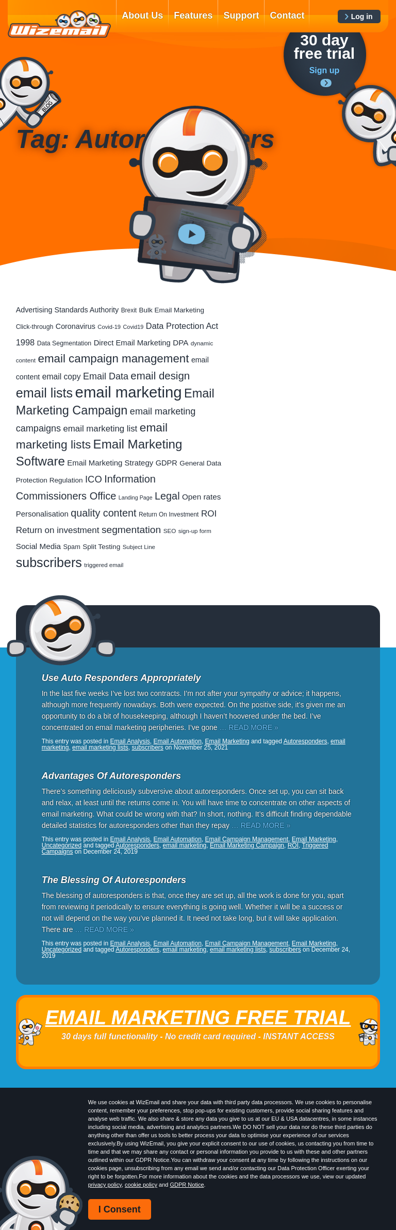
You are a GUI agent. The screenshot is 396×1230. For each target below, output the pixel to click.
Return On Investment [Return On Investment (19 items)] (169, 514)
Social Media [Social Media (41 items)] (38, 546)
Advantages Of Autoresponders (111, 776)
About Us (142, 15)
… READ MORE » (248, 727)
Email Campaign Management (246, 839)
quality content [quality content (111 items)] (103, 513)
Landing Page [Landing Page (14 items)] (136, 497)
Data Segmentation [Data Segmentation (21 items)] (64, 343)
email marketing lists (100, 747)
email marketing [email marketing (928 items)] (128, 392)
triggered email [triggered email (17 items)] (103, 565)
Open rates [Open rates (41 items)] (201, 496)
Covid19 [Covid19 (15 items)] (133, 327)
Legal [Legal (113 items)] (167, 496)
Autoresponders (305, 741)
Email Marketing (227, 741)
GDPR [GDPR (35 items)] (166, 463)
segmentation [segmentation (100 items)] (131, 529)
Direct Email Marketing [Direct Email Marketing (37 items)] (132, 343)
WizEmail (59, 24)
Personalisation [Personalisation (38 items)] (42, 513)
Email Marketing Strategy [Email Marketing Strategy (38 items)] (110, 462)
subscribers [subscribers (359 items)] (49, 562)
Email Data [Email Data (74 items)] (105, 376)
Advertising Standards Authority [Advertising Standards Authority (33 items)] (67, 310)
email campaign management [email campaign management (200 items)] (113, 358)
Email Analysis (130, 741)
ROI (293, 845)
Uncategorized (61, 845)
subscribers (147, 747)
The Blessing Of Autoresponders (114, 880)
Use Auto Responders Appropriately (121, 678)
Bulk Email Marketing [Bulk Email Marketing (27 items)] (172, 310)
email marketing (185, 845)
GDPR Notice (187, 1185)
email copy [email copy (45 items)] (61, 376)
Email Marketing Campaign (247, 845)
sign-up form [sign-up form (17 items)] (194, 531)
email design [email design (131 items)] (160, 375)
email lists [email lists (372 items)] (44, 393)
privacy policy (105, 1185)
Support (241, 15)
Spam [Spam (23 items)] (71, 547)
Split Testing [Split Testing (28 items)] (101, 547)
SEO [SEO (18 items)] (169, 530)
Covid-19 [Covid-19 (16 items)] (109, 327)
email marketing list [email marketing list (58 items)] (100, 429)
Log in (362, 16)
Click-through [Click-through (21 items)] (35, 326)
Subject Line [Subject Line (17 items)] (139, 547)
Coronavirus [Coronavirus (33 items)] (75, 326)
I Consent (119, 1209)
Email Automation (178, 741)
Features (193, 15)
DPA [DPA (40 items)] (180, 342)
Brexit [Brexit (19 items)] (129, 310)
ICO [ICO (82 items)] (93, 479)
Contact (287, 15)
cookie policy (141, 1185)
